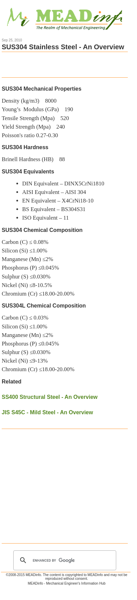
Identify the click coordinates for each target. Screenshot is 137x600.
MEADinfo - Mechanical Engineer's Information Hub (66, 583)
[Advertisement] (65, 64)
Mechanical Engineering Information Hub (69, 18)
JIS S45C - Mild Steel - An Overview (47, 412)
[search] (64, 560)
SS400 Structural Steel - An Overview (49, 397)
